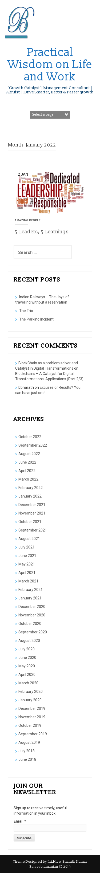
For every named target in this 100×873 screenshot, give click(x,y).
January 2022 (30, 496)
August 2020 (29, 640)
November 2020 (31, 615)
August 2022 (29, 454)
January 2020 (30, 700)
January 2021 (30, 598)
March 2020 (28, 683)
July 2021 (26, 547)
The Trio (26, 311)
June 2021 (27, 556)
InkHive (54, 861)
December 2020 (31, 606)
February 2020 (30, 691)
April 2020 (26, 674)
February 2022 (30, 488)
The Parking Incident (36, 319)
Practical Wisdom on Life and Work (50, 65)
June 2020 (27, 657)
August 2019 (29, 742)
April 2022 (26, 471)
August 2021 (29, 539)
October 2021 (29, 522)
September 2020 (32, 632)
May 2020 (26, 666)
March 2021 (28, 581)
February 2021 (30, 589)
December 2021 (31, 505)
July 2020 (26, 649)
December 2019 (31, 708)
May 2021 (26, 564)
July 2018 (26, 751)
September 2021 (32, 530)
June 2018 (27, 759)
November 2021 (31, 513)
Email (20, 821)
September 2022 (32, 445)
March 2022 (28, 479)
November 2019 (31, 717)
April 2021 (26, 573)
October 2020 (29, 623)
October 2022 (29, 437)
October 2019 (29, 725)
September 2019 (32, 734)
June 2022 (27, 462)
